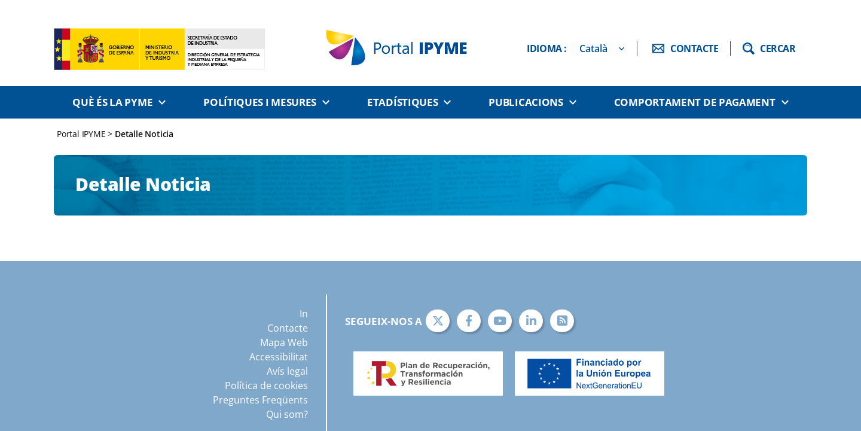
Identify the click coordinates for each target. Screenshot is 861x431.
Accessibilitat (278, 356)
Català (593, 48)
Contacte (287, 328)
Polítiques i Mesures (259, 102)
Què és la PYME (112, 102)
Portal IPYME (82, 133)
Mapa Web (284, 342)
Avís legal (287, 371)
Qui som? (287, 414)
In (304, 313)
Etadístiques (402, 102)
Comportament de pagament (694, 102)
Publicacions (525, 102)
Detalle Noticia (144, 133)
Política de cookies (266, 385)
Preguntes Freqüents (260, 399)
